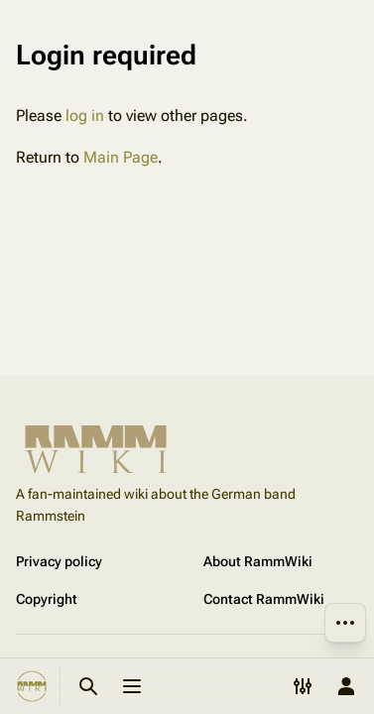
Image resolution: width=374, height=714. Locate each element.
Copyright (46, 599)
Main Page (120, 157)
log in (84, 115)
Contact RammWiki (263, 599)
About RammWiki (257, 561)
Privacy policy (59, 561)
